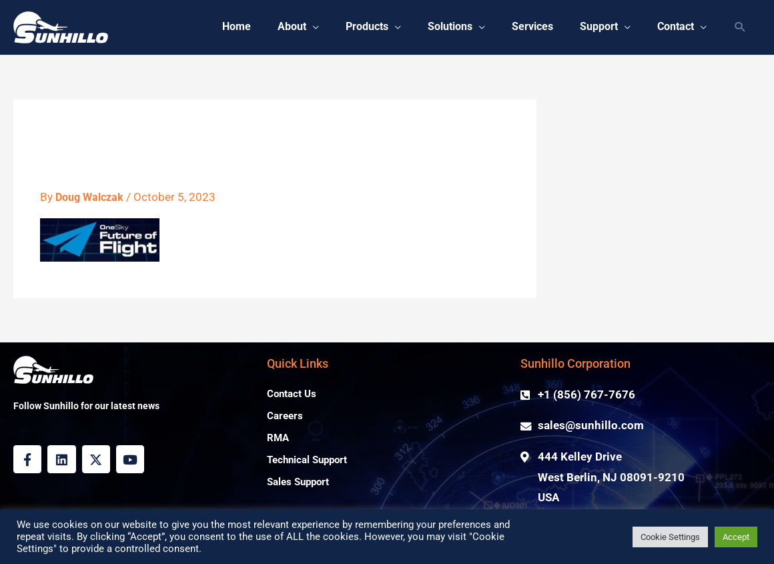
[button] (740, 27)
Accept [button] (736, 537)
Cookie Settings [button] (670, 537)
